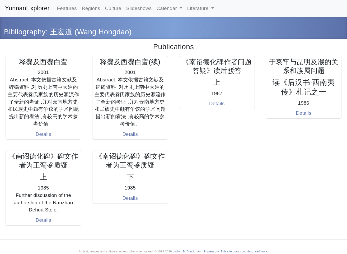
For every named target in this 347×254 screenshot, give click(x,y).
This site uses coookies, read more (244, 251)
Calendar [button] (168, 8)
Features (67, 8)
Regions (91, 8)
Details (43, 134)
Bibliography (25, 32)
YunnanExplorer (27, 8)
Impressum (211, 251)
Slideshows (139, 8)
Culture (113, 8)
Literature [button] (198, 8)
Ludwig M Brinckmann (187, 251)
